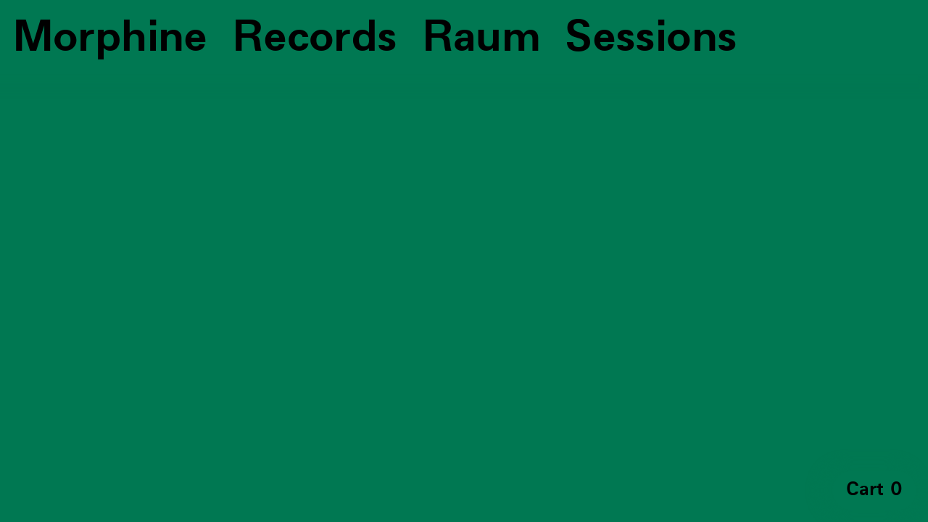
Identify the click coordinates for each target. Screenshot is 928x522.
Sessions (651, 37)
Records (314, 37)
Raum (481, 37)
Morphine (109, 37)
